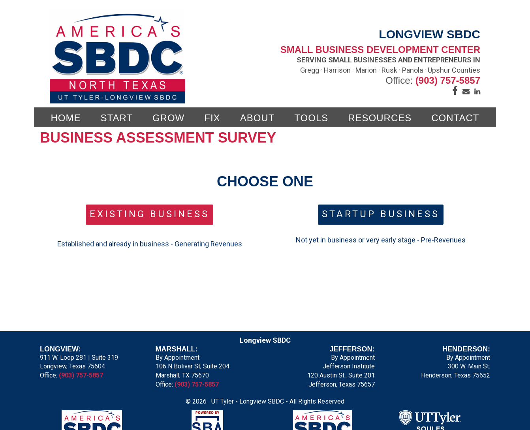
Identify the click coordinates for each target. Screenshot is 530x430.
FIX (212, 118)
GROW (168, 118)
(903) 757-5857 (447, 80)
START (117, 118)
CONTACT (455, 118)
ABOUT (257, 118)
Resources (380, 118)
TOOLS (311, 118)
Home (66, 118)
